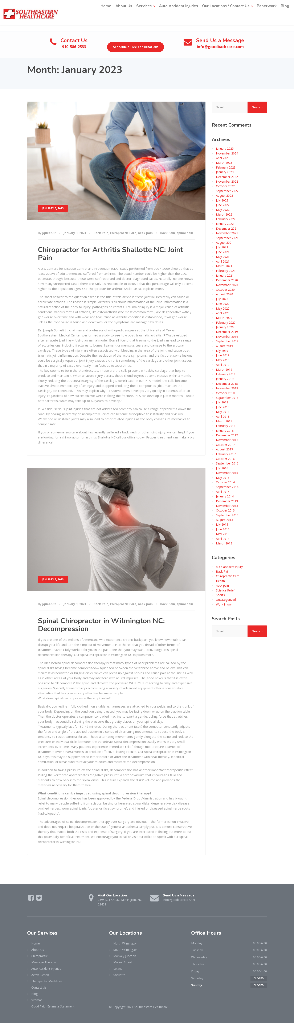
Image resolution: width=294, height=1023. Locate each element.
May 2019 (222, 360)
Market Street (122, 962)
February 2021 (226, 271)
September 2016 (227, 463)
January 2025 (225, 148)
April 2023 (222, 158)
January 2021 (225, 275)
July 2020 (222, 299)
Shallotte (119, 975)
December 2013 (227, 501)
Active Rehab (40, 975)
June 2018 (222, 407)
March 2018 (224, 421)
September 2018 (227, 397)
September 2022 (227, 191)
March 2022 (224, 214)
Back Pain (101, 233)
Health (220, 581)
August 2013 (224, 520)
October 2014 (225, 482)
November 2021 (227, 233)
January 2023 (225, 172)
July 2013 (222, 524)
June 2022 (222, 205)
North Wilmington (125, 943)
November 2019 (227, 336)
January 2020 (225, 327)
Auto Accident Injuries (178, 5)
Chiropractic (39, 956)
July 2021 (222, 247)
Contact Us (38, 987)
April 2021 (222, 261)
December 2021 (227, 228)
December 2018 (227, 383)
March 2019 (224, 369)
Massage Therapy (43, 962)
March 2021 (224, 266)
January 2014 (225, 496)
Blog (285, 5)
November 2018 (227, 388)
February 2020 (226, 322)
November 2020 (227, 285)
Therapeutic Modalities (46, 981)
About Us (123, 5)
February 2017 (226, 454)
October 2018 (225, 393)
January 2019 (225, 379)
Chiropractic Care (123, 233)
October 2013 (225, 510)
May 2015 (222, 477)
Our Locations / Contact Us (225, 5)
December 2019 (227, 332)
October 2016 (225, 458)
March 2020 (224, 318)
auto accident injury (229, 567)
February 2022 (226, 219)
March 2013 (224, 543)
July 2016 (222, 468)
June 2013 (222, 529)
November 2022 (227, 181)
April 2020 (222, 313)
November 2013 (227, 506)
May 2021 (222, 257)
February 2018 (226, 426)
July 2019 (222, 350)
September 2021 (227, 238)
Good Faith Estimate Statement (52, 1006)
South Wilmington (125, 949)
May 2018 (222, 411)
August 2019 (224, 346)
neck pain (145, 233)
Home (106, 5)
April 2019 (222, 365)
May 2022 (222, 210)
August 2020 (224, 294)
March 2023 (224, 163)
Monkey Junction (124, 956)
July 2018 (222, 402)
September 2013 (227, 515)
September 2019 (227, 341)
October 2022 (225, 186)
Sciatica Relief (225, 590)
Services (144, 5)
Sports (220, 595)
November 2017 (227, 440)
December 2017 (227, 435)
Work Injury (224, 604)
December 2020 (227, 280)
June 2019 (222, 355)
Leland (117, 968)
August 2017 (224, 449)
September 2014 (227, 487)
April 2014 (222, 491)
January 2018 (225, 430)
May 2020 (222, 308)
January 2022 (225, 224)
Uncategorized (226, 600)
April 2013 (222, 538)
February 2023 (226, 167)
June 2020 (222, 303)
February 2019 (226, 374)
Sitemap (36, 1000)
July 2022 (222, 200)
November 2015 (227, 473)
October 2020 (225, 289)
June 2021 (222, 252)
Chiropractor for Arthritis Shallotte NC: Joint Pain (110, 253)
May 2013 (222, 534)
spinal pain (185, 233)
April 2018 (222, 416)
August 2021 (224, 242)
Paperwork (267, 5)
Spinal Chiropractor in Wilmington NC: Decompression (101, 624)
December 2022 (227, 177)
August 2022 (224, 195)
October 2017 (225, 444)
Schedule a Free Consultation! (135, 47)
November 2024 (227, 153)
